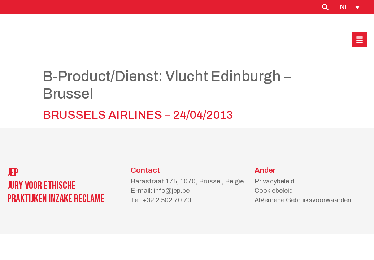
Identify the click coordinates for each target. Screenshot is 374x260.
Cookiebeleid (274, 190)
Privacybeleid (274, 181)
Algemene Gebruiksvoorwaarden (303, 200)
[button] (359, 39)
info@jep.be (172, 190)
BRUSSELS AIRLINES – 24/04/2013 (138, 115)
